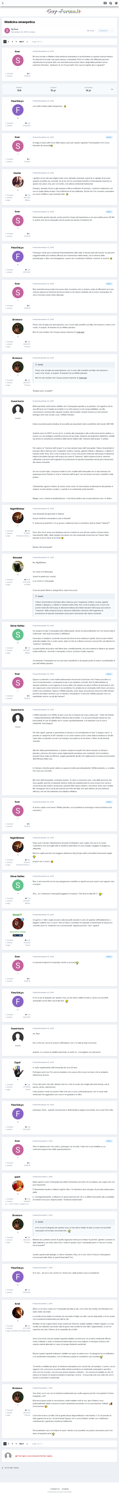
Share (90, 31)
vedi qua (80, 332)
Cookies (65, 1488)
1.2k (27, 123)
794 (27, 341)
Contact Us (54, 1488)
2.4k (27, 1199)
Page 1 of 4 (37, 42)
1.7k (27, 647)
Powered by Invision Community (60, 1491)
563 (27, 530)
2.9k (27, 1084)
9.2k (27, 940)
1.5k (27, 195)
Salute (32, 32)
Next (21, 42)
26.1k (27, 579)
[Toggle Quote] (36, 364)
